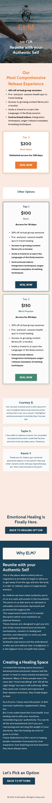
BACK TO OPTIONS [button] (19, 780)
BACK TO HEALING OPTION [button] (26, 530)
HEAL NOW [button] (26, 165)
